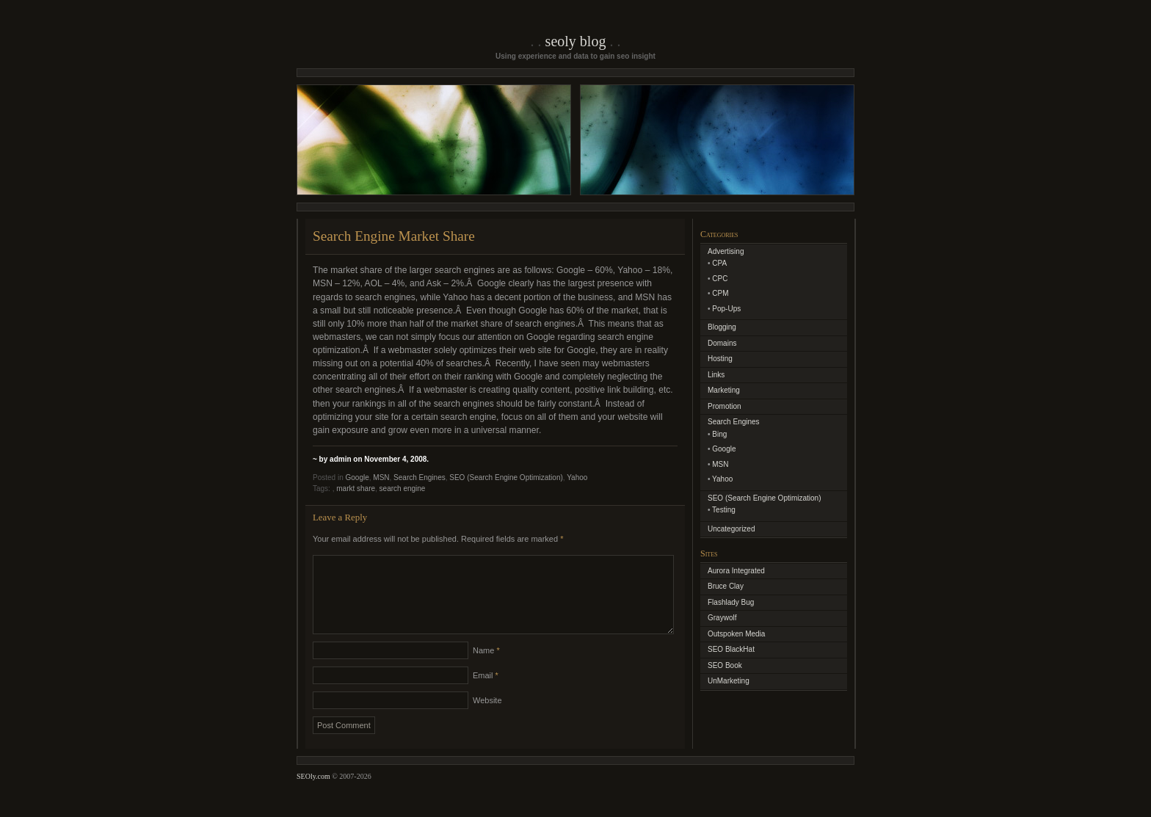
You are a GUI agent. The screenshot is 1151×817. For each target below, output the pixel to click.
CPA (719, 263)
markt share (355, 488)
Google (356, 477)
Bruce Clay (726, 586)
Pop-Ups (726, 309)
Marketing (724, 390)
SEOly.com (313, 794)
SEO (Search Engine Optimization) (506, 477)
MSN (381, 477)
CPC (719, 279)
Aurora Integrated (736, 571)
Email (485, 693)
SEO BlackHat (731, 649)
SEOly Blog (575, 41)
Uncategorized (731, 529)
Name (486, 668)
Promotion (724, 406)
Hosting (720, 359)
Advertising (726, 251)
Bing (719, 434)
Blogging (722, 327)
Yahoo (577, 477)
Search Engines (419, 477)
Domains (722, 343)
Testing (724, 510)
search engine (403, 488)
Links (716, 375)
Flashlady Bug (731, 602)
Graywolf (722, 618)
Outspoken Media (736, 634)
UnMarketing (728, 681)
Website (487, 717)
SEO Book (725, 665)
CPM (720, 293)
